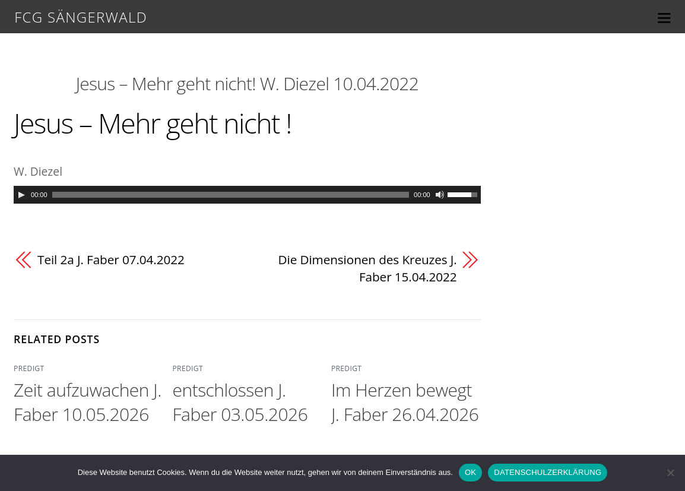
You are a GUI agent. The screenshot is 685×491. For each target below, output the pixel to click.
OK (470, 472)
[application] (247, 195)
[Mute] (440, 194)
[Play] (21, 194)
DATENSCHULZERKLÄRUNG (547, 472)
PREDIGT (29, 368)
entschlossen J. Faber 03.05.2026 (239, 402)
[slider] (230, 195)
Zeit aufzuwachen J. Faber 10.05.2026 (87, 402)
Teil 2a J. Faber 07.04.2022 (111, 259)
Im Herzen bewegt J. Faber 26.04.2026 (405, 402)
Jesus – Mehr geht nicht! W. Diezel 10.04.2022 (247, 83)
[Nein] (670, 473)
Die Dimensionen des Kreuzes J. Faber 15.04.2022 (367, 268)
